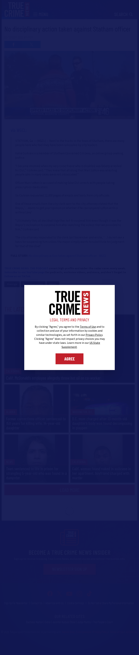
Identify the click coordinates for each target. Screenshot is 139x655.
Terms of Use (88, 327)
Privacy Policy (94, 335)
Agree (69, 358)
